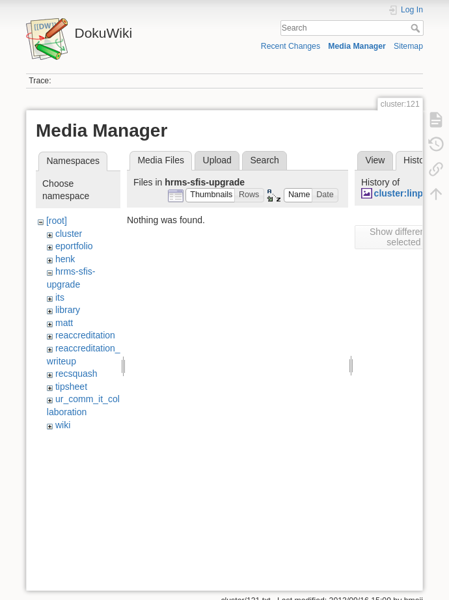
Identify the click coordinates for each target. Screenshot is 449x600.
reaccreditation (85, 335)
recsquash (76, 373)
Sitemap (408, 46)
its (59, 297)
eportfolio (74, 246)
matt (64, 323)
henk (65, 259)
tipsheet (71, 386)
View (375, 160)
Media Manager (357, 46)
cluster (68, 233)
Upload (217, 160)
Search (417, 28)
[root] (56, 220)
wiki (62, 425)
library (67, 310)
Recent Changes (290, 46)
